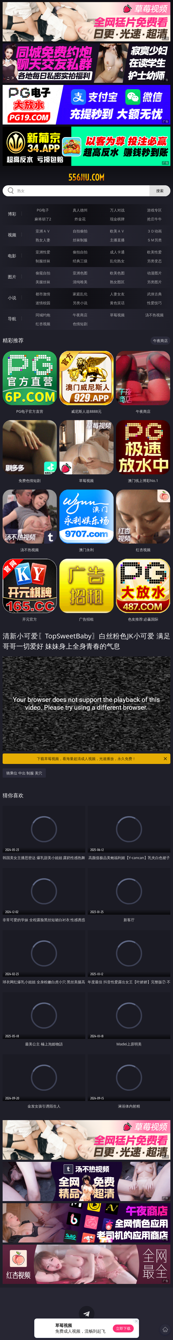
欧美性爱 (154, 251)
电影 (12, 256)
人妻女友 (117, 293)
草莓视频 (117, 314)
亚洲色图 (80, 272)
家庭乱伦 (80, 293)
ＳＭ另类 (154, 239)
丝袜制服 (80, 239)
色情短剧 (80, 323)
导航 (12, 319)
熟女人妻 (43, 239)
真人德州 (80, 210)
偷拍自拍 (80, 251)
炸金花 (80, 218)
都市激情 (43, 293)
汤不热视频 (154, 314)
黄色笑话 (117, 302)
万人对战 (117, 210)
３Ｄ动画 (154, 231)
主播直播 (117, 239)
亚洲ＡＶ (43, 231)
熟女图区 (117, 281)
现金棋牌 (117, 218)
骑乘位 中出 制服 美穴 (24, 773)
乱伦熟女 (117, 260)
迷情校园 (43, 302)
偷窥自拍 (43, 272)
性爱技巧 (154, 302)
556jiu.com (86, 177)
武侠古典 (154, 293)
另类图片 (154, 281)
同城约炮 (43, 314)
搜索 (160, 190)
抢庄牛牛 (154, 218)
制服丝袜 (43, 260)
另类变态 (154, 260)
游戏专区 (154, 210)
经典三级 (80, 260)
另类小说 (80, 302)
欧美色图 (117, 272)
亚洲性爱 (43, 251)
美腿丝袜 (43, 281)
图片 (12, 277)
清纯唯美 (80, 281)
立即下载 (123, 1328)
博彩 (12, 214)
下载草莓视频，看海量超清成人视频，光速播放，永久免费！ (102, 759)
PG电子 (43, 210)
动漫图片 (154, 272)
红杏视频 (43, 323)
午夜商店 (80, 314)
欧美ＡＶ (117, 231)
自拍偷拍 (80, 231)
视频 (12, 235)
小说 (12, 298)
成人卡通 (117, 251)
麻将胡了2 (43, 218)
